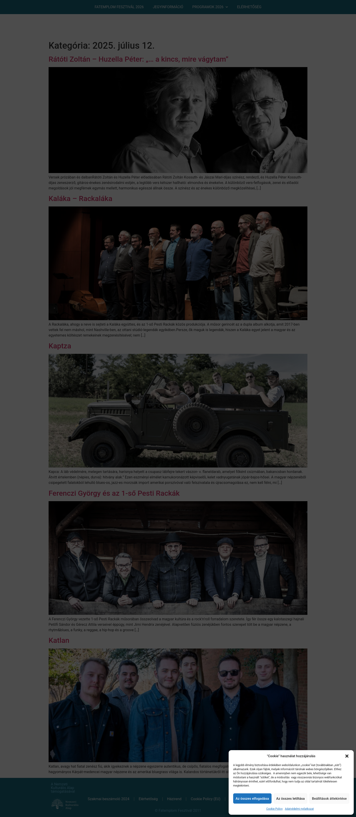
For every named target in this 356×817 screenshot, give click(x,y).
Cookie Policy (274, 808)
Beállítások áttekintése (329, 799)
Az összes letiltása (290, 799)
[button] (347, 756)
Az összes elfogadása (252, 799)
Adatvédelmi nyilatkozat (299, 808)
